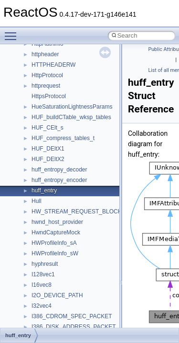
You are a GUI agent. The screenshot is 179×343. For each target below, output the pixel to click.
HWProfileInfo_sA (54, 243)
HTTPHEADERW (53, 64)
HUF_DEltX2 (48, 159)
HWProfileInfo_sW (55, 253)
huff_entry (44, 190)
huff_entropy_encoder (59, 180)
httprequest (46, 85)
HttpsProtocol (49, 96)
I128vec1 (43, 274)
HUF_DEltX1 (48, 148)
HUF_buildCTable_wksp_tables (71, 117)
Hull (37, 201)
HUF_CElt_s (47, 127)
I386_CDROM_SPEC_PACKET (72, 316)
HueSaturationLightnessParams (72, 106)
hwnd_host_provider (57, 222)
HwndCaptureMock (56, 232)
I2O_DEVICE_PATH (57, 295)
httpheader (45, 54)
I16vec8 (42, 285)
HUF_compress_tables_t (63, 138)
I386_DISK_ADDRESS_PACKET (74, 326)
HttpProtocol (47, 75)
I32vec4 (42, 306)
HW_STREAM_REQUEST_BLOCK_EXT (84, 211)
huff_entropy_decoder (59, 169)
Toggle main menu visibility (13, 32)
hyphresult (45, 264)
